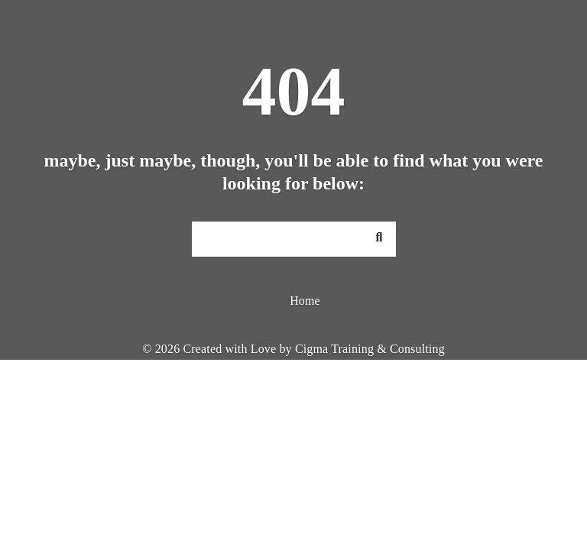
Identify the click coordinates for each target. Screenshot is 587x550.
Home (305, 300)
